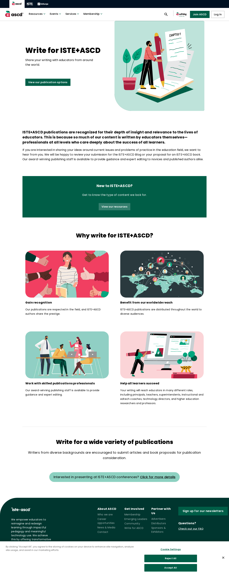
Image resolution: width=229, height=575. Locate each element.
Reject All (170, 560)
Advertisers (158, 519)
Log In (218, 14)
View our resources (114, 206)
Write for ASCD (133, 528)
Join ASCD (200, 14)
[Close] (223, 560)
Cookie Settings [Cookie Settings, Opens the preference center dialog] (171, 551)
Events (56, 14)
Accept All (170, 570)
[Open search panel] (166, 14)
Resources (37, 14)
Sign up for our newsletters (203, 511)
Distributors (158, 523)
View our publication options (48, 82)
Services (72, 14)
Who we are (105, 514)
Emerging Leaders (135, 519)
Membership (93, 14)
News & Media (106, 527)
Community (132, 523)
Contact (102, 532)
